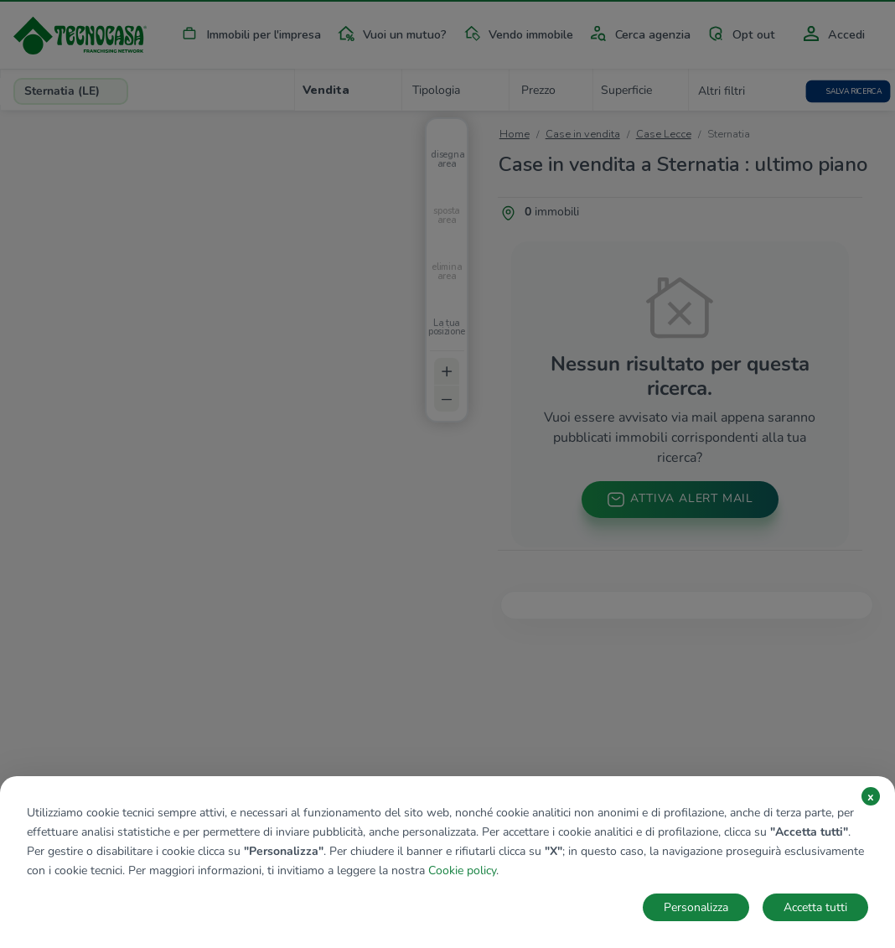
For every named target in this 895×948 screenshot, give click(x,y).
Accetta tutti (815, 907)
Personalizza (696, 907)
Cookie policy (462, 870)
